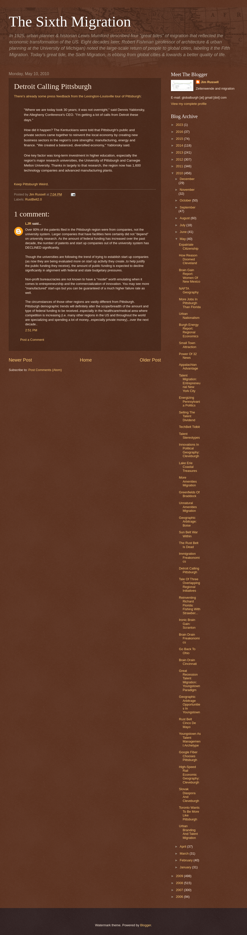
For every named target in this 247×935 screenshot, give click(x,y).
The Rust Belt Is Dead (188, 545)
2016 (180, 132)
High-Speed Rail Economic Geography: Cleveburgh (189, 774)
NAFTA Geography (189, 290)
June (184, 232)
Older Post (150, 360)
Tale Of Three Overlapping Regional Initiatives (189, 584)
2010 (180, 173)
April (183, 846)
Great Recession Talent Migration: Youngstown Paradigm (189, 680)
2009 (180, 876)
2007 (180, 890)
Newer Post (20, 360)
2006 (180, 897)
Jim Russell (210, 82)
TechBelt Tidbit (189, 427)
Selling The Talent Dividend (187, 416)
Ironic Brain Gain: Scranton (187, 623)
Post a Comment (32, 340)
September (187, 207)
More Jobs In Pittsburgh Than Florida (190, 303)
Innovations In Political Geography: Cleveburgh (189, 450)
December (187, 179)
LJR (28, 223)
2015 (180, 139)
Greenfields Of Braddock (189, 494)
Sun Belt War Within (188, 534)
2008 (180, 883)
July (183, 225)
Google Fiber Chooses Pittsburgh (188, 756)
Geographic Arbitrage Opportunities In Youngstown (189, 704)
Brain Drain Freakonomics (189, 638)
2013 (180, 152)
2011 (180, 166)
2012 (180, 159)
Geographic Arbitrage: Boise (188, 521)
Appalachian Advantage (188, 366)
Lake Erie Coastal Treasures (188, 467)
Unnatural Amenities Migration (188, 507)
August (185, 218)
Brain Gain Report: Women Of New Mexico (189, 275)
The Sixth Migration (70, 21)
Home (86, 360)
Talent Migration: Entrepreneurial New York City (189, 383)
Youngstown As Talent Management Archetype (190, 739)
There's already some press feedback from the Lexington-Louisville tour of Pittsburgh (77, 96)
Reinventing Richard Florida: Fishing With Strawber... (189, 605)
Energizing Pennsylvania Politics (189, 401)
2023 (180, 125)
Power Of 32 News (188, 356)
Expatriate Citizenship (188, 246)
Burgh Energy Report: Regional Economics (189, 330)
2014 (180, 145)
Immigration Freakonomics (189, 557)
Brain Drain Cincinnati (188, 662)
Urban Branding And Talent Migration (188, 831)
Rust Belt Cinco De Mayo (187, 723)
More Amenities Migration (188, 481)
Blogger (145, 925)
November (187, 189)
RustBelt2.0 (33, 199)
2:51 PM (31, 330)
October (186, 200)
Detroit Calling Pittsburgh (189, 570)
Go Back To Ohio (187, 651)
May (183, 239)
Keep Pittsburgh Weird (31, 184)
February (186, 860)
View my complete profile (189, 104)
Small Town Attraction (187, 345)
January (186, 867)
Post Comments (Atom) (45, 370)
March (184, 853)
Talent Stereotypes (189, 435)
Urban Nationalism (189, 315)
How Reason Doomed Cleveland (188, 259)
